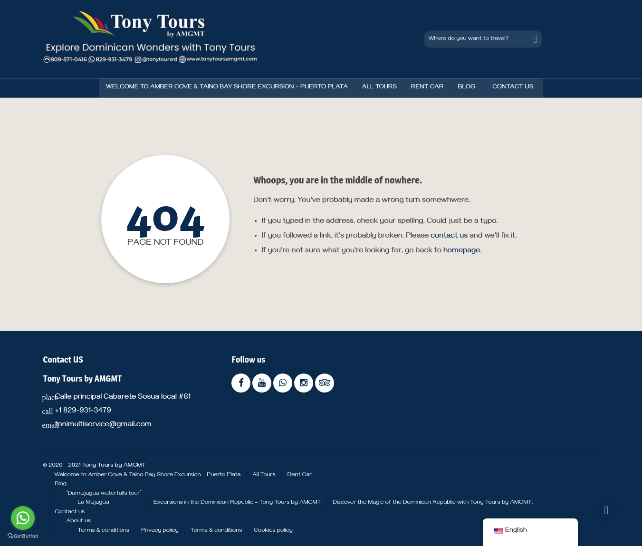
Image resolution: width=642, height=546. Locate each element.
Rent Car (427, 88)
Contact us (512, 88)
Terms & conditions (104, 531)
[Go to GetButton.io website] (23, 536)
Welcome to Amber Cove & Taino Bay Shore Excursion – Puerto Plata (227, 88)
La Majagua (93, 503)
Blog (466, 88)
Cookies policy (273, 531)
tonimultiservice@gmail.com (103, 425)
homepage (461, 251)
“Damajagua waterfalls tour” (104, 494)
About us (79, 521)
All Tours (379, 88)
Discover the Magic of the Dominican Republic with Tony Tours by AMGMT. (433, 503)
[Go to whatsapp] (23, 518)
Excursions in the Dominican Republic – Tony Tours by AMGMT (237, 503)
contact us (449, 236)
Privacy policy (160, 531)
